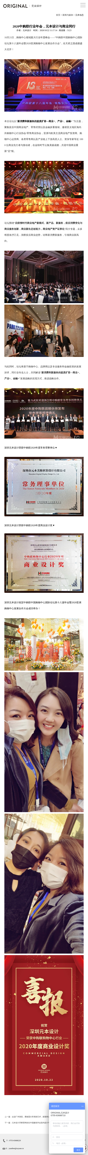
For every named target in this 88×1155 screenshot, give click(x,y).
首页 (58, 15)
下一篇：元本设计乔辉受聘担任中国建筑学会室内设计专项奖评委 (31, 1123)
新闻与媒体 (67, 15)
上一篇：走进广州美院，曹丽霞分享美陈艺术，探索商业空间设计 (31, 1117)
